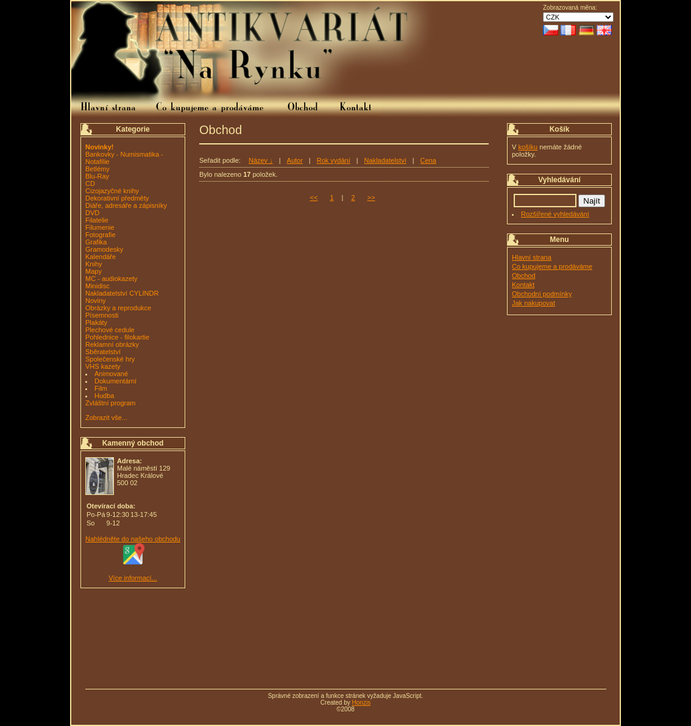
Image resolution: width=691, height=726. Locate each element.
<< (314, 197)
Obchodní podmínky (542, 293)
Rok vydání (333, 160)
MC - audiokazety (111, 278)
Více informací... (132, 578)
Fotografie (100, 234)
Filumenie (100, 227)
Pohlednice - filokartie (117, 337)
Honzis (361, 702)
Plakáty (96, 322)
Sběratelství (103, 351)
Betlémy (97, 169)
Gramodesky (104, 249)
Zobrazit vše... (106, 417)
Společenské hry (110, 359)
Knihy (93, 264)
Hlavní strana (531, 257)
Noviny (95, 300)
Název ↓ (261, 160)
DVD (92, 212)
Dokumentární (115, 381)
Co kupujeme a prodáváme (552, 266)
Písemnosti (101, 315)
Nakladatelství (385, 160)
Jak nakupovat (533, 303)
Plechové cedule (110, 329)
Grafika (96, 242)
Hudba (104, 395)
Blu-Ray (97, 176)
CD (90, 183)
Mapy (93, 271)
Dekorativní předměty (117, 198)
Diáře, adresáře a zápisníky (126, 205)
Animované (111, 373)
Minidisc (97, 286)
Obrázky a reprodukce (118, 307)
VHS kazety (102, 366)
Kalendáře (100, 256)
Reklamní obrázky (112, 344)
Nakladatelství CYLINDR (121, 293)
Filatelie (96, 220)
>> (371, 197)
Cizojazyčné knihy (112, 190)
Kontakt (523, 284)
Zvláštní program (110, 403)
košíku (527, 147)
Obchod (524, 275)
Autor (295, 160)
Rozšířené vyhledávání (555, 214)
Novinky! (99, 147)
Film (100, 388)
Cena (428, 160)
